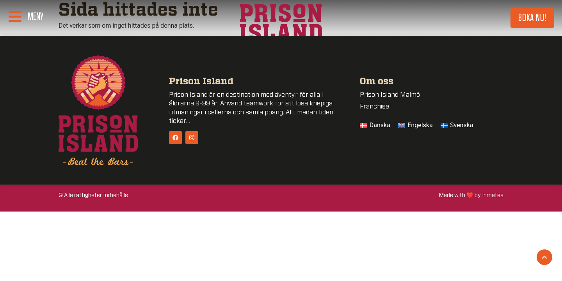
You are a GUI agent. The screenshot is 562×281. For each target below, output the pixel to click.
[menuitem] (375, 125)
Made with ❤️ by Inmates (471, 195)
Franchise (374, 106)
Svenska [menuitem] (461, 125)
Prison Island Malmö (390, 95)
